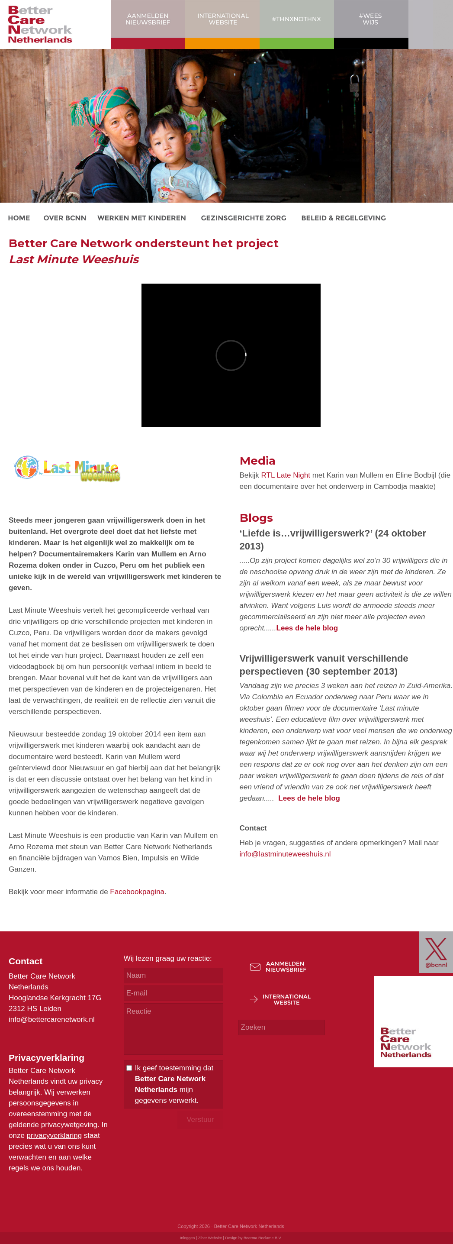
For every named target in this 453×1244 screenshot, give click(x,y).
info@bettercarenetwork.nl (52, 1019)
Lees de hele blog (307, 628)
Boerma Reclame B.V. (263, 1238)
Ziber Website (210, 1238)
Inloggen (187, 1238)
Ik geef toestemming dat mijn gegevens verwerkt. (174, 1084)
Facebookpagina (137, 892)
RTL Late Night (285, 475)
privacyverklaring (54, 1135)
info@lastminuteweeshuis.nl (285, 854)
